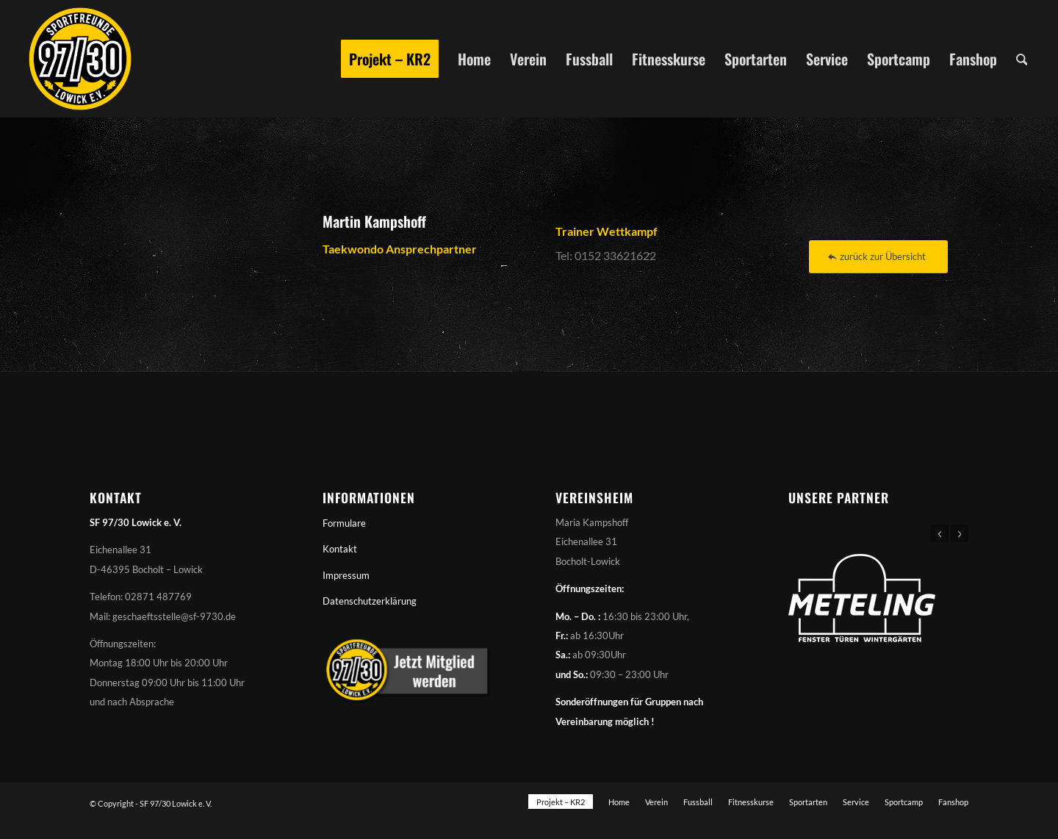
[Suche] (1022, 59)
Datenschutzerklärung (370, 601)
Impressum (346, 575)
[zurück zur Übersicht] (878, 256)
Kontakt (340, 549)
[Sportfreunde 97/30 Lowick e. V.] (80, 59)
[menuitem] (389, 59)
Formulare (344, 523)
